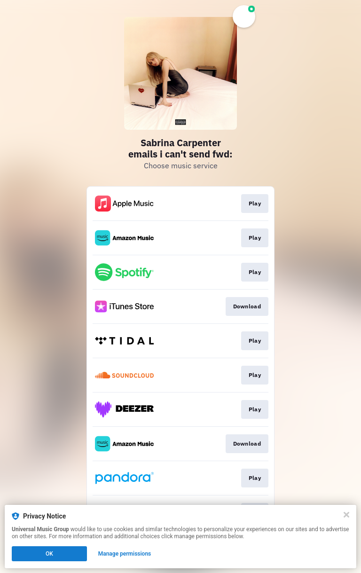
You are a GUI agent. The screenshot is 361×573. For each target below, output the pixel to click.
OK (49, 553)
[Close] (346, 514)
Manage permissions (124, 553)
